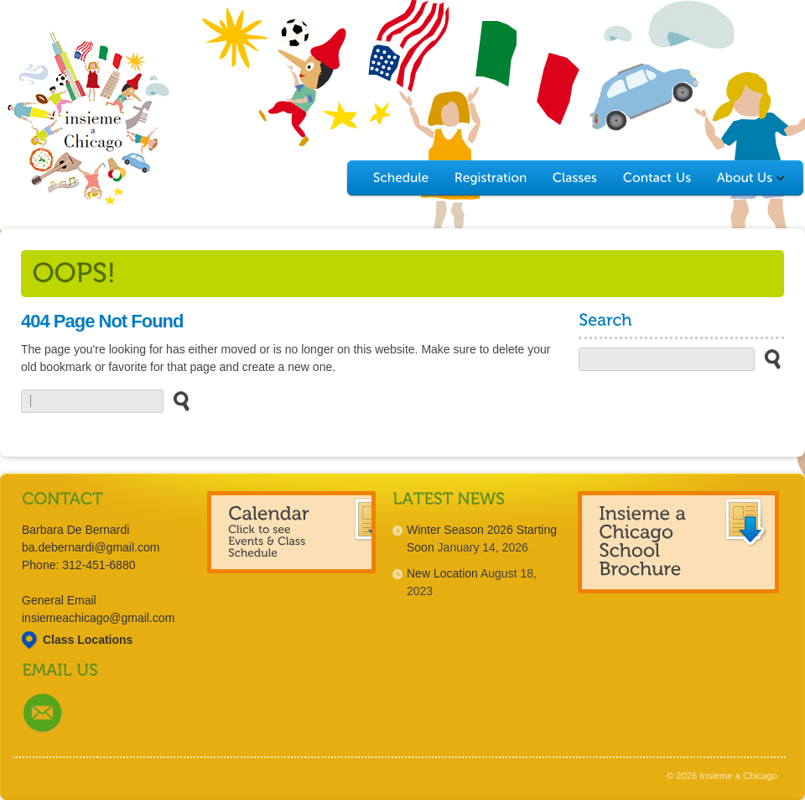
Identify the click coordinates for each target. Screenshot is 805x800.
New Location (442, 573)
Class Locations (87, 639)
